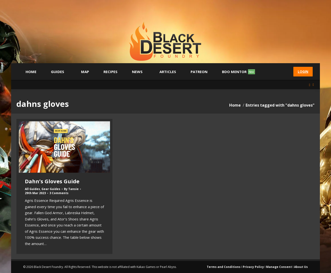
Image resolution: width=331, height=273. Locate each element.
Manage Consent (279, 267)
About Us (301, 267)
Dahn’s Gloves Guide (52, 181)
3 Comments (59, 193)
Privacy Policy (253, 267)
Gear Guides (50, 189)
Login (303, 71)
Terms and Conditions (224, 267)
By (71, 189)
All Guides (32, 189)
